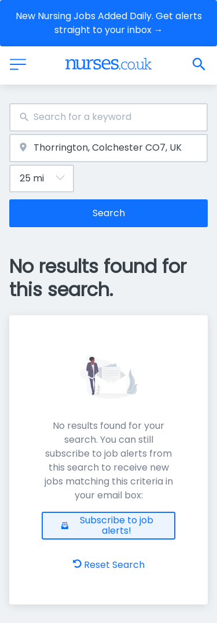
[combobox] (108, 117)
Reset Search (109, 564)
